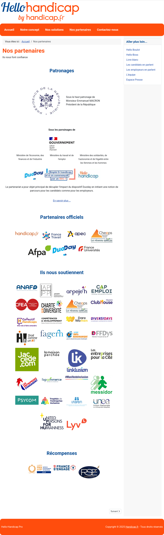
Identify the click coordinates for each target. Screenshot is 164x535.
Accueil (9, 29)
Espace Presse (134, 79)
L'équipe (131, 74)
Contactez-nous (107, 29)
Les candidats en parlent (139, 64)
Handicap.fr (132, 526)
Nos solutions (54, 29)
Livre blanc (132, 59)
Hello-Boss (132, 54)
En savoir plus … (62, 200)
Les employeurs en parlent (140, 69)
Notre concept (29, 29)
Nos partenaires (80, 29)
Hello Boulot (133, 49)
